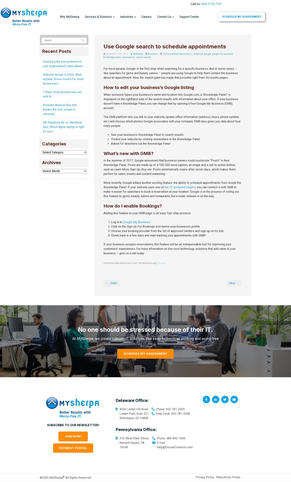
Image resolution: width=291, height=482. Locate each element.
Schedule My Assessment (241, 16)
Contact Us (165, 17)
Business (153, 54)
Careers (146, 17)
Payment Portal (73, 448)
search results (143, 57)
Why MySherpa (69, 17)
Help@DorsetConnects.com (175, 447)
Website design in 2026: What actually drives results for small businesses (63, 79)
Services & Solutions (100, 17)
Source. (162, 262)
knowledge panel (112, 57)
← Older (111, 283)
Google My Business (136, 222)
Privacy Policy (205, 477)
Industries (128, 17)
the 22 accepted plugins (180, 187)
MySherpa (138, 54)
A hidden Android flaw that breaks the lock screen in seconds (60, 109)
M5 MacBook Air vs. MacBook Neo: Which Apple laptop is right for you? (63, 127)
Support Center (189, 17)
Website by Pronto (228, 477)
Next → (234, 283)
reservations (128, 57)
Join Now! (73, 436)
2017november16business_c (177, 54)
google (207, 54)
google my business (222, 54)
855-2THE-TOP (212, 4)
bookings (198, 54)
